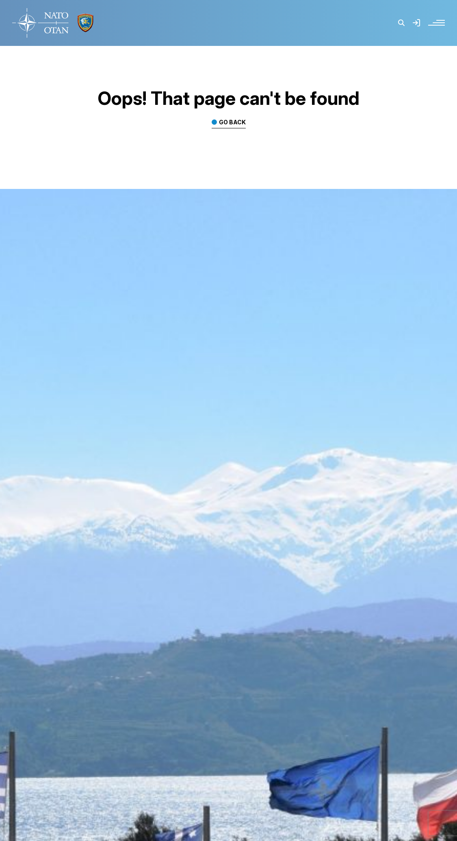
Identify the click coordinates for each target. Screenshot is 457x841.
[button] (401, 23)
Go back (232, 122)
